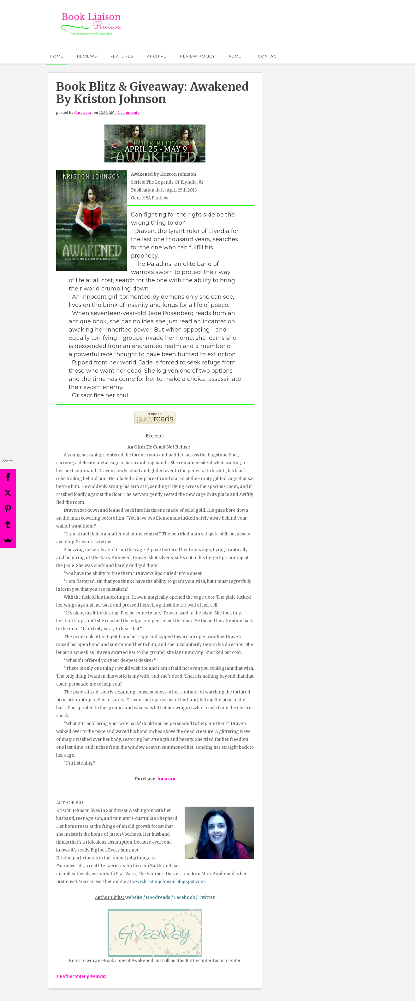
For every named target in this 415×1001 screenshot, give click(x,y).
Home (56, 56)
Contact (268, 56)
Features (121, 56)
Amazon (166, 779)
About (236, 56)
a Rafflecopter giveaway (81, 976)
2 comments (128, 112)
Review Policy (197, 56)
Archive (156, 56)
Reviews (87, 56)
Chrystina (82, 112)
